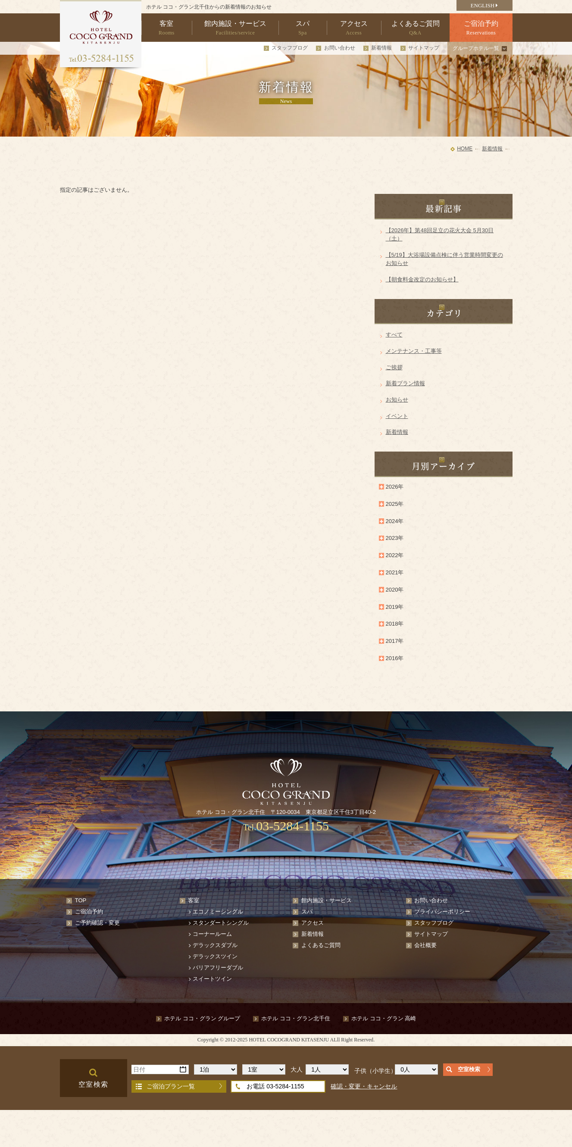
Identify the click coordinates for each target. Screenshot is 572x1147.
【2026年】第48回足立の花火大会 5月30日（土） (440, 234)
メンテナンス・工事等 (414, 351)
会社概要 (425, 945)
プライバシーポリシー (442, 911)
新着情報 (381, 48)
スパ (307, 911)
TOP (81, 900)
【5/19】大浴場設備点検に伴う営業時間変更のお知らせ (444, 259)
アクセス (312, 922)
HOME (464, 149)
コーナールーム (212, 934)
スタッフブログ (290, 48)
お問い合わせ (339, 48)
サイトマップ (423, 48)
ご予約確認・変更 (97, 922)
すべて (394, 334)
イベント (397, 416)
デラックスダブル (215, 945)
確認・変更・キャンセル (364, 1086)
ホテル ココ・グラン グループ (202, 1018)
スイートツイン (212, 979)
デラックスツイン (215, 956)
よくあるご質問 (321, 945)
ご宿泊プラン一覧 (171, 1086)
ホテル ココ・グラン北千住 (295, 1018)
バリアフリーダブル (218, 967)
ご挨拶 (394, 367)
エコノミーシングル (218, 911)
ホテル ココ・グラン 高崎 (383, 1018)
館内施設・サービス (326, 900)
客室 (193, 900)
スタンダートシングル (221, 922)
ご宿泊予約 (89, 911)
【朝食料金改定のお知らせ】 (422, 279)
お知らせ (397, 399)
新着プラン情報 (405, 383)
